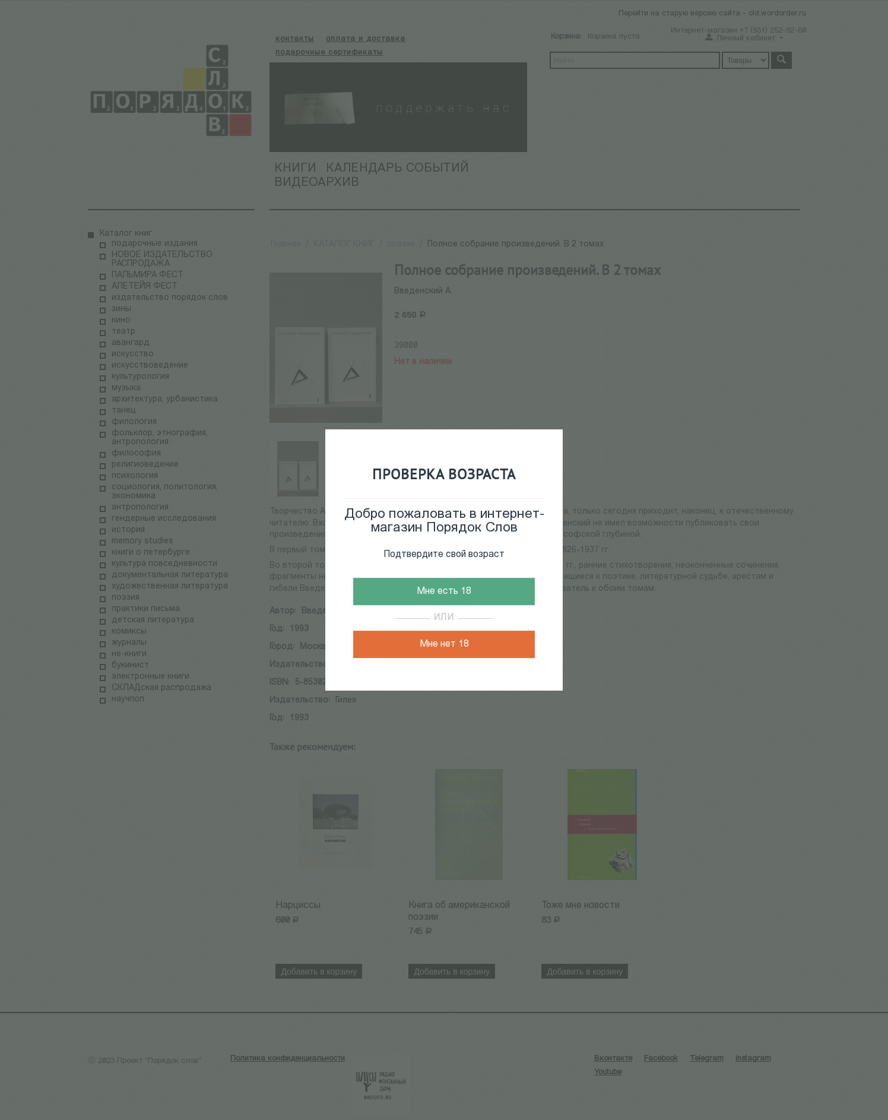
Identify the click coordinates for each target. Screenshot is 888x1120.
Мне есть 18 (444, 591)
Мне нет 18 (444, 644)
